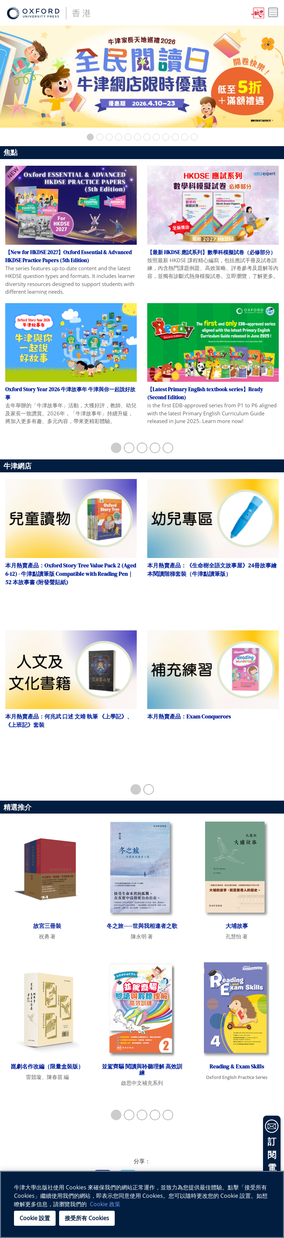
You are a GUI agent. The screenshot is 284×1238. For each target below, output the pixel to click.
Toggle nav (273, 12)
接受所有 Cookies (87, 1218)
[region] (142, 1204)
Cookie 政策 (105, 1204)
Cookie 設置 (35, 1218)
